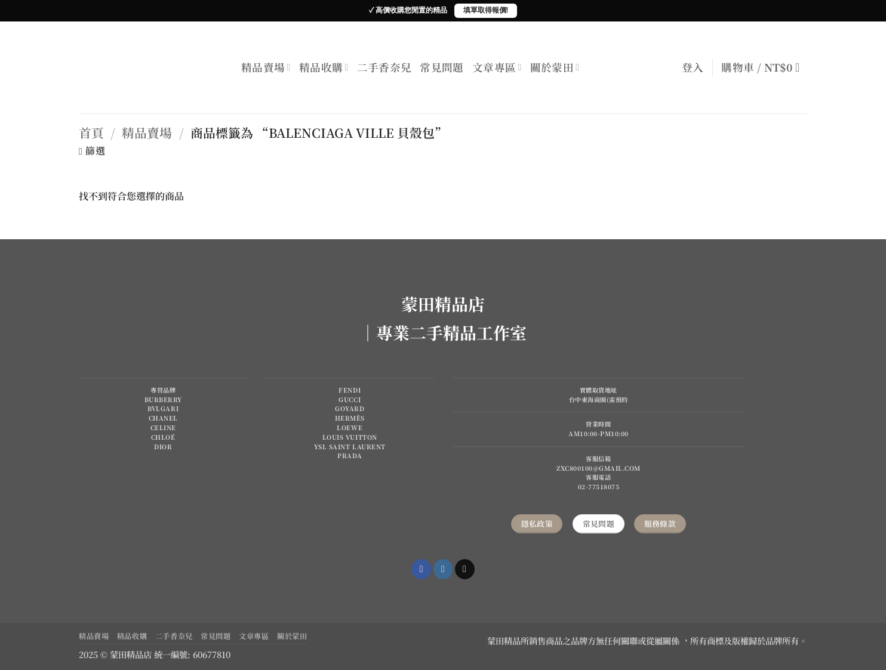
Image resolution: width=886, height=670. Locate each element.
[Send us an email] (465, 569)
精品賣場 (266, 67)
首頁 (91, 132)
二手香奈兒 (384, 67)
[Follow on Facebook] (421, 569)
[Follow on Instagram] (443, 569)
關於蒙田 (555, 67)
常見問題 (441, 67)
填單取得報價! (485, 10)
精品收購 (324, 67)
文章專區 (497, 67)
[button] (693, 67)
